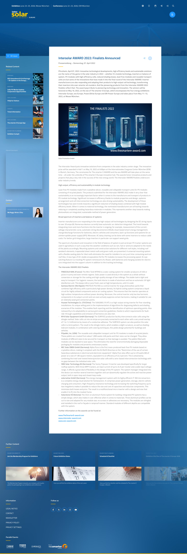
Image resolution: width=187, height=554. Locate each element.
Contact (10, 513)
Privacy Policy (12, 522)
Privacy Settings (13, 527)
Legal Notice (12, 508)
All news (11, 55)
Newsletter (11, 517)
